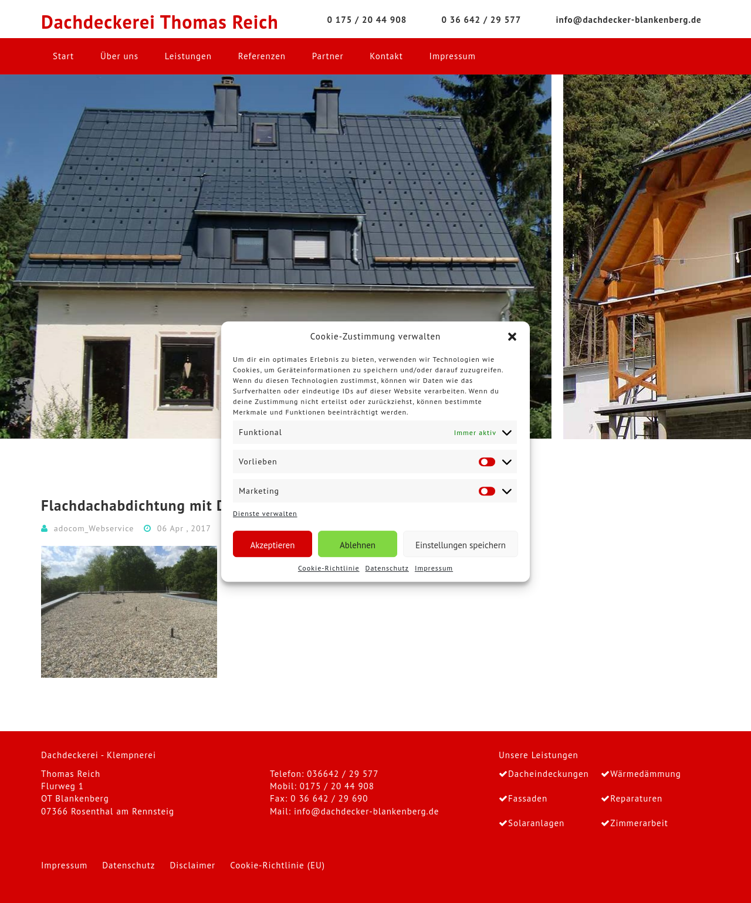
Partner (328, 56)
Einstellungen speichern (460, 545)
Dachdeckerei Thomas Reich (160, 22)
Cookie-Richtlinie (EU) (277, 865)
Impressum (434, 567)
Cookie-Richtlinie (329, 567)
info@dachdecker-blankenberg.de (366, 811)
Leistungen (188, 56)
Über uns (119, 56)
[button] (512, 336)
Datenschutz (387, 567)
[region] (375, 256)
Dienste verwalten (265, 514)
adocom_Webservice (94, 528)
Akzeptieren (273, 545)
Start (63, 56)
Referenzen (262, 56)
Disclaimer (192, 865)
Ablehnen (358, 545)
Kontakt (386, 56)
